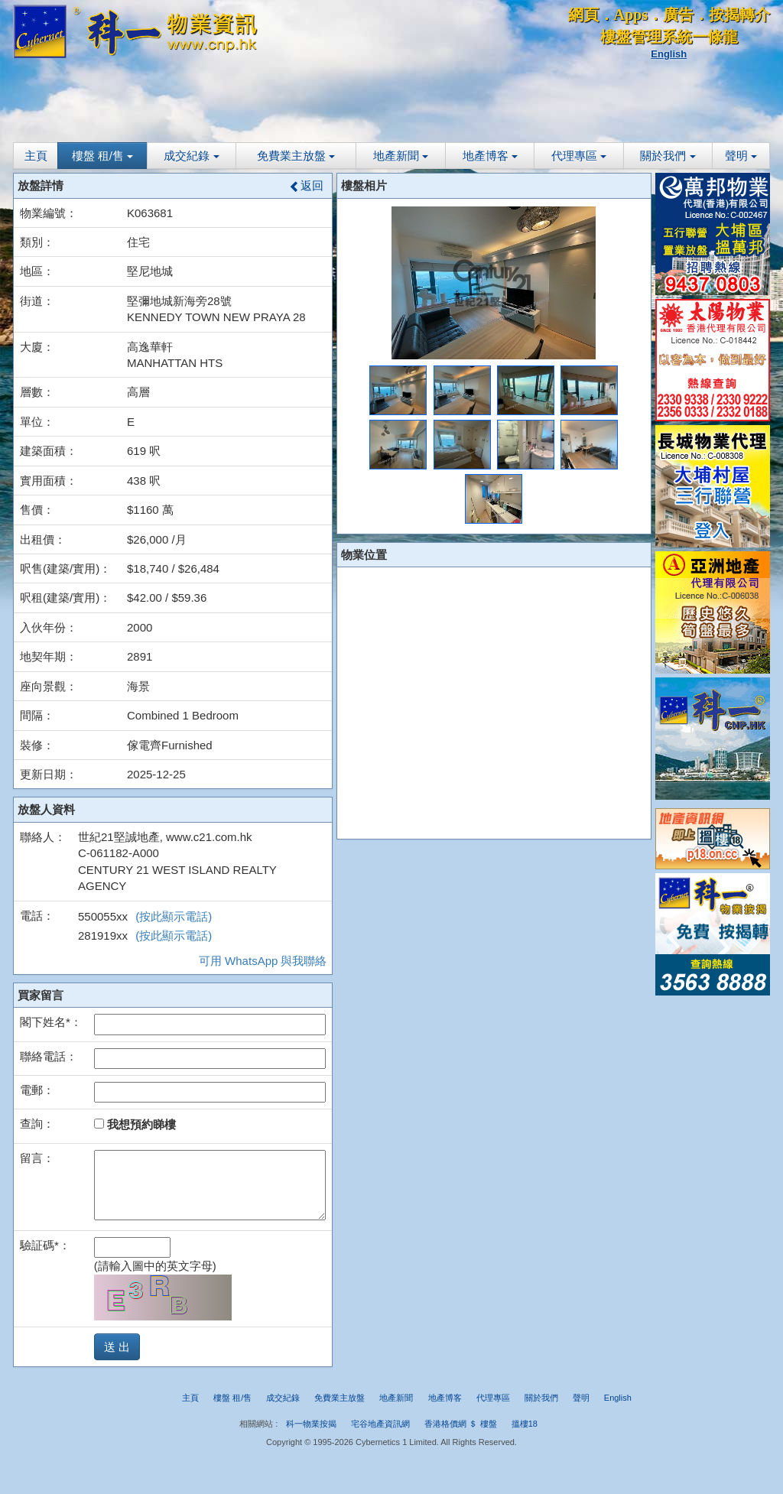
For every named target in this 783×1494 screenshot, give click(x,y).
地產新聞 (400, 155)
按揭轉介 (739, 14)
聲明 (741, 155)
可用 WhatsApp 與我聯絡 (263, 960)
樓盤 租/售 (103, 155)
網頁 (583, 14)
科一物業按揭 (311, 1423)
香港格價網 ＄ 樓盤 (460, 1423)
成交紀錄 (191, 155)
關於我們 (667, 155)
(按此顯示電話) (173, 916)
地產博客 (490, 155)
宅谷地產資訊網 (380, 1423)
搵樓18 (525, 1423)
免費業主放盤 (296, 155)
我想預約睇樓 (135, 1124)
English (669, 54)
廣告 (678, 14)
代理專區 (578, 155)
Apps (631, 14)
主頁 (35, 155)
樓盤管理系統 (646, 36)
